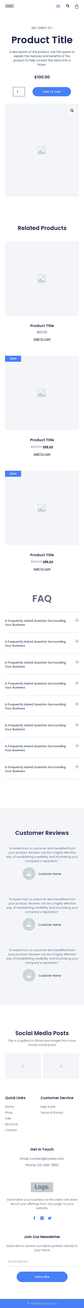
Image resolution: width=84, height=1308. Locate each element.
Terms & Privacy (51, 1113)
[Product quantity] (19, 91)
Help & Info (48, 1107)
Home (9, 1107)
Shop (8, 1113)
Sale (8, 1118)
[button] (58, 6)
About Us (11, 1124)
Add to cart (52, 92)
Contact (11, 1130)
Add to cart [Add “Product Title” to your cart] (42, 339)
